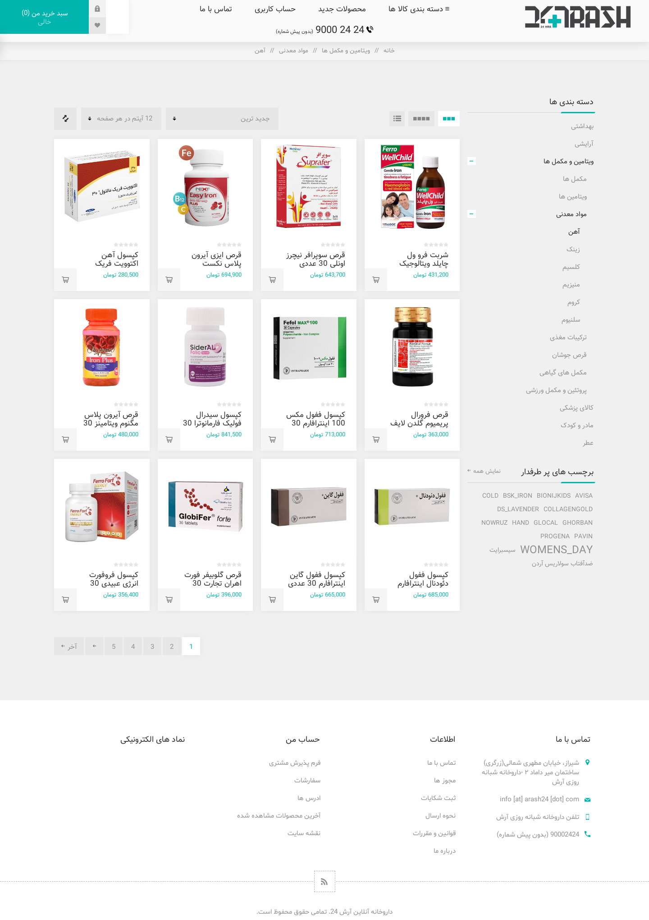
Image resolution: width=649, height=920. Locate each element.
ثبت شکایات (438, 798)
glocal (546, 523)
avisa (584, 496)
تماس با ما (441, 763)
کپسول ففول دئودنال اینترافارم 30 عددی (423, 583)
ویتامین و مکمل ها (346, 50)
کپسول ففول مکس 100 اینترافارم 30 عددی (315, 423)
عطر (588, 443)
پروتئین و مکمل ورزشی (556, 390)
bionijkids (554, 496)
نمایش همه (487, 471)
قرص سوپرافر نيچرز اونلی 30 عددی (315, 260)
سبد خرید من (44, 18)
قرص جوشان (569, 355)
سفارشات (307, 781)
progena (555, 537)
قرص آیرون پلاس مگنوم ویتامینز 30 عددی (110, 423)
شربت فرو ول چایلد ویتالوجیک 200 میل (423, 264)
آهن (574, 232)
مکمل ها (575, 179)
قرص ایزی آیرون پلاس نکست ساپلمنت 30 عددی (213, 264)
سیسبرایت (502, 550)
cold (490, 496)
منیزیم (571, 285)
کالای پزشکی (577, 408)
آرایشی (584, 144)
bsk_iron (517, 496)
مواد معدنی (293, 50)
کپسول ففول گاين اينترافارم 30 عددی (316, 579)
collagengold (568, 509)
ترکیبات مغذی (568, 338)
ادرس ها (308, 798)
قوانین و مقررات (434, 833)
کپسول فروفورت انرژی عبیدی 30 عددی (113, 583)
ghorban (577, 523)
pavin (583, 537)
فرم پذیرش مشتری (294, 763)
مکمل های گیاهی (563, 373)
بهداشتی (582, 126)
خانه (389, 50)
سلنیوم (571, 320)
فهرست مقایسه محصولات (65, 118)
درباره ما (445, 851)
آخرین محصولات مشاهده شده (278, 816)
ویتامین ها (573, 197)
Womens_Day (556, 550)
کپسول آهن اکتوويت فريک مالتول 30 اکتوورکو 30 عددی (110, 268)
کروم (573, 302)
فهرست (397, 118)
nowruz (494, 523)
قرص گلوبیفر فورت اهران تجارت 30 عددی (213, 583)
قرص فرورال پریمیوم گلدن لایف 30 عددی (419, 423)
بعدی (94, 646)
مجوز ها (445, 781)
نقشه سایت (304, 833)
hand (520, 523)
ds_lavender (518, 509)
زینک (573, 250)
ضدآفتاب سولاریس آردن (562, 564)
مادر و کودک (577, 426)
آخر (72, 647)
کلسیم (571, 267)
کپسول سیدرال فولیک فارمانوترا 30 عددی (212, 423)
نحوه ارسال (440, 816)
